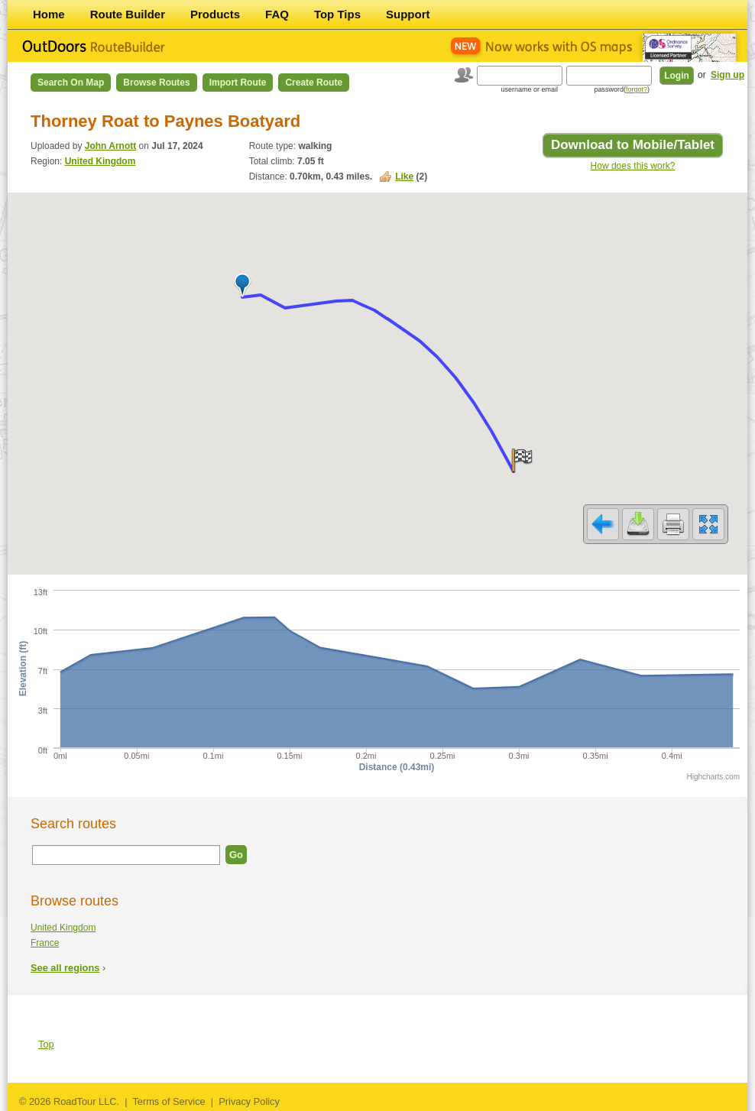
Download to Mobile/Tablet (632, 145)
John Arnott (111, 146)
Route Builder (127, 14)
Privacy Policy (249, 1101)
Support (408, 14)
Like (404, 176)
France (45, 943)
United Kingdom (100, 161)
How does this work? (633, 165)
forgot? (636, 89)
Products (215, 14)
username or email (529, 89)
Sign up (727, 75)
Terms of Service (168, 1101)
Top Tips (337, 14)
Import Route (238, 82)
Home (49, 14)
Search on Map (70, 82)
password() (622, 89)
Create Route (313, 82)
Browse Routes (156, 82)
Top (46, 1044)
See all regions (65, 967)
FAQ (277, 14)
